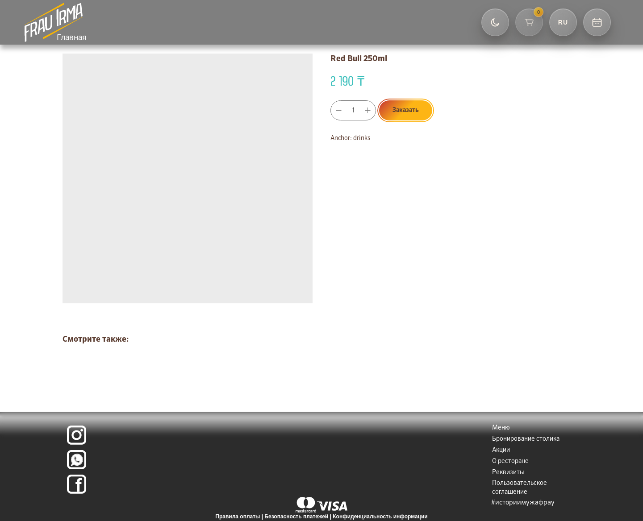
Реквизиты (508, 472)
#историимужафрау (523, 502)
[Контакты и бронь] (597, 22)
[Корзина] (529, 22)
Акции (501, 450)
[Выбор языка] (563, 22)
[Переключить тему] (495, 22)
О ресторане (510, 461)
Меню (501, 428)
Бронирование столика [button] (525, 439)
